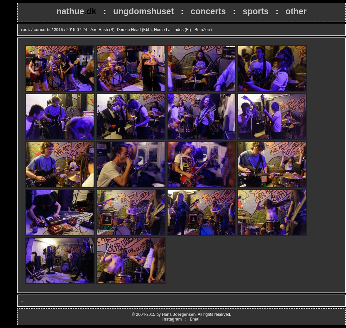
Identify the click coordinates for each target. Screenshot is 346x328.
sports (255, 11)
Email (195, 319)
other (296, 11)
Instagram (172, 319)
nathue (76, 11)
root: (25, 29)
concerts (208, 11)
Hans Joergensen (179, 314)
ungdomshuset (143, 11)
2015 (58, 29)
